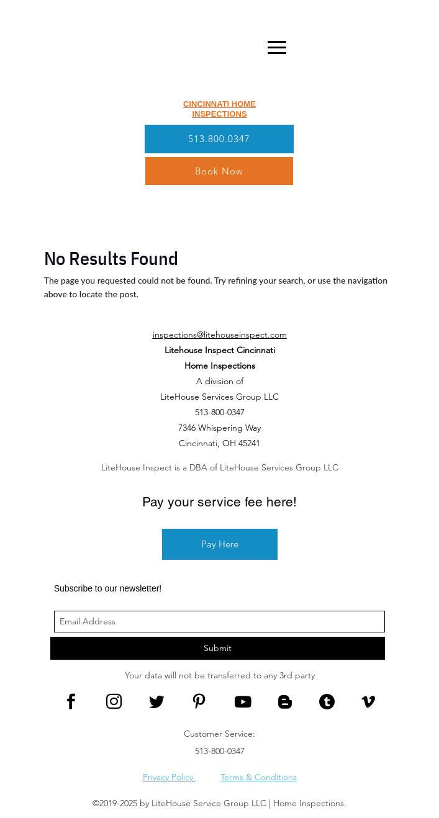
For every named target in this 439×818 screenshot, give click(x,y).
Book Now (219, 171)
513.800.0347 (219, 139)
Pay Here (219, 544)
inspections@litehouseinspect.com (220, 334)
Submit (218, 648)
